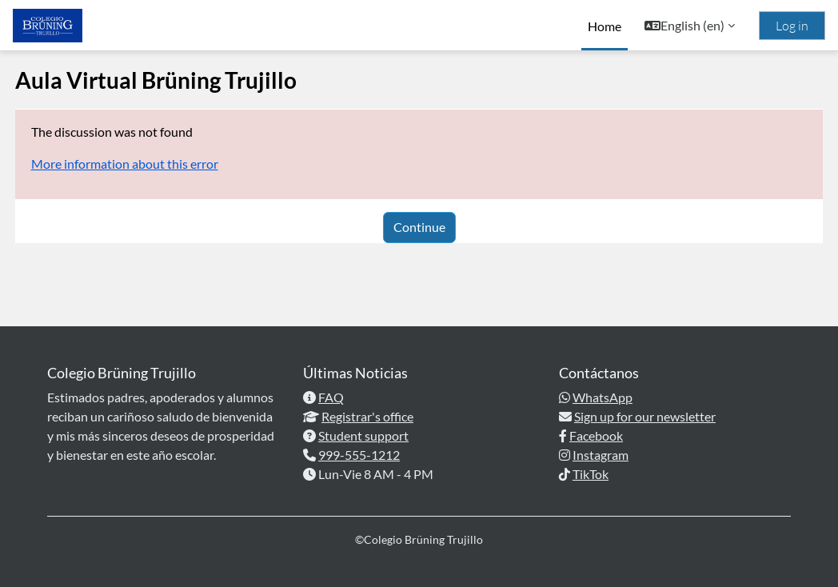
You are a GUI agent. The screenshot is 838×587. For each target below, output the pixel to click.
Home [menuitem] (604, 26)
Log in (792, 26)
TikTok (591, 473)
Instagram (600, 454)
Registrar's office (367, 416)
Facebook (596, 435)
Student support (363, 435)
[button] (689, 25)
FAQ (331, 397)
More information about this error (154, 163)
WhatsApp (602, 397)
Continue (419, 226)
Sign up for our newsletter (645, 416)
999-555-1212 (359, 454)
